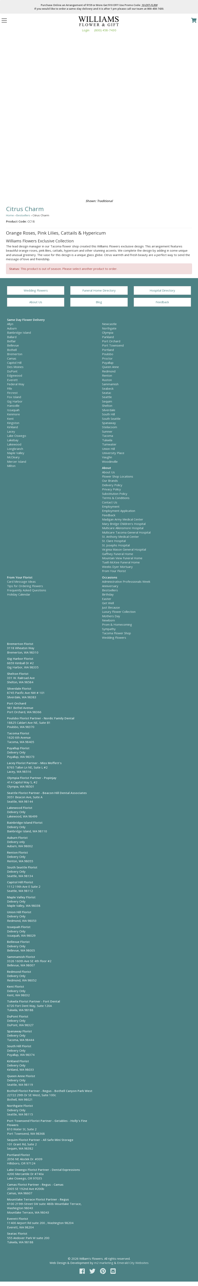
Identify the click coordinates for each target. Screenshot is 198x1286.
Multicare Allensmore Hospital (122, 528)
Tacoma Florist (18, 733)
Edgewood (14, 375)
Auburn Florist (17, 838)
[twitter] (93, 1271)
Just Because (111, 607)
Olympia (107, 332)
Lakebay (12, 440)
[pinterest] (103, 1271)
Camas (11, 358)
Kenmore (13, 414)
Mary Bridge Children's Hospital (124, 524)
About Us (35, 302)
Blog (99, 302)
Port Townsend (113, 345)
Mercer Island (16, 462)
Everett (12, 380)
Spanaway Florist (19, 1031)
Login (85, 30)
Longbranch (15, 449)
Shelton (107, 406)
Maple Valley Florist (21, 897)
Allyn (10, 324)
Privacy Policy (111, 489)
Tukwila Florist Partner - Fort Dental (33, 1001)
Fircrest (12, 393)
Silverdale (108, 410)
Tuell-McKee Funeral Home (121, 562)
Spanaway (109, 423)
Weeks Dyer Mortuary (117, 567)
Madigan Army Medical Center (122, 519)
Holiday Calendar (18, 594)
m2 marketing (103, 1263)
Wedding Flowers (36, 290)
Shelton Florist (18, 674)
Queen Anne (110, 367)
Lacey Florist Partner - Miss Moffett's (34, 763)
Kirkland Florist (18, 1061)
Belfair (11, 341)
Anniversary (110, 586)
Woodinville (110, 462)
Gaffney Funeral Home (117, 554)
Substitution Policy (114, 494)
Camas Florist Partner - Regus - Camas (35, 1184)
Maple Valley (15, 453)
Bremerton (14, 354)
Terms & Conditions (116, 498)
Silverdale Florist (19, 688)
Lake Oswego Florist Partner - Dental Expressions (43, 1170)
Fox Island (14, 397)
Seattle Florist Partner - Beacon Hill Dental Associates (47, 793)
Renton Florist (17, 852)
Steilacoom (109, 427)
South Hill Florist (19, 1046)
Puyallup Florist (18, 748)
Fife (9, 388)
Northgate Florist (20, 1106)
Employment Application (118, 511)
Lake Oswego (16, 436)
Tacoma (107, 436)
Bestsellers (23, 215)
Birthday (108, 594)
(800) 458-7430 (105, 30)
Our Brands (110, 481)
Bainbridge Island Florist (25, 822)
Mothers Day (111, 616)
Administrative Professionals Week (126, 581)
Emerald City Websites (133, 1263)
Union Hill (108, 449)
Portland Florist (18, 1155)
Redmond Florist (19, 972)
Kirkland (12, 427)
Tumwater (109, 444)
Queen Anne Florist (21, 1076)
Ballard (11, 337)
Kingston (13, 423)
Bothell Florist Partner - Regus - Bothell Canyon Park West (49, 1091)
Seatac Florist (17, 1233)
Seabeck (107, 388)
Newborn (108, 620)
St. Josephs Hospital (116, 545)
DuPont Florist (17, 1016)
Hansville (13, 406)
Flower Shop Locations (117, 476)
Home (10, 215)
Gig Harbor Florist (20, 659)
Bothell (12, 350)
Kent (10, 419)
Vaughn (107, 457)
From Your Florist (114, 571)
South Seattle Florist (22, 867)
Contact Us (109, 502)
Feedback (162, 302)
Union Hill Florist (19, 912)
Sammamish (110, 384)
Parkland (108, 337)
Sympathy (109, 629)
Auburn (12, 328)
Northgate (109, 328)
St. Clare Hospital (114, 541)
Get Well (108, 603)
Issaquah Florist (19, 927)
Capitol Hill (14, 363)
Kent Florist (15, 986)
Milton (11, 466)
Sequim (107, 401)
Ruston (107, 380)
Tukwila (107, 440)
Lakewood (14, 444)
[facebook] (83, 1271)
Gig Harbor (14, 401)
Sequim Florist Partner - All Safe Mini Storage (40, 1140)
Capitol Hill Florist (20, 882)
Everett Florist (17, 1219)
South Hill (108, 414)
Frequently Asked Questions (26, 590)
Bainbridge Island (19, 332)
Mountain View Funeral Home (122, 558)
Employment (110, 506)
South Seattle (111, 419)
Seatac (106, 393)
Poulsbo (107, 354)
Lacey (11, 431)
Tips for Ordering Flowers (25, 586)
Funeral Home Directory (99, 290)
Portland (108, 350)
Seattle (107, 397)
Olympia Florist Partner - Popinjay (31, 778)
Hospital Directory (162, 290)
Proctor (107, 358)
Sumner (107, 431)
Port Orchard (111, 341)
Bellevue (13, 345)
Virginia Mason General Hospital (124, 549)
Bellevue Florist (18, 942)
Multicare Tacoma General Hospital (126, 532)
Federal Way (15, 384)
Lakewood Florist (19, 808)
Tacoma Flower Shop (116, 633)
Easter (106, 599)
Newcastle (109, 324)
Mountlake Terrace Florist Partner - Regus (38, 1199)
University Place (113, 453)
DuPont (12, 371)
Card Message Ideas (21, 581)
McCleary (13, 457)
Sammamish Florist (21, 957)
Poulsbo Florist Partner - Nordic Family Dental (40, 718)
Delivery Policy (112, 485)
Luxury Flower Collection (119, 612)
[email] (113, 1271)
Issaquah (13, 410)
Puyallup (107, 363)
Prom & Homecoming (117, 624)
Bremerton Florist (20, 644)
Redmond (108, 371)
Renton (107, 375)
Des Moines (15, 367)
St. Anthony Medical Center (120, 537)
